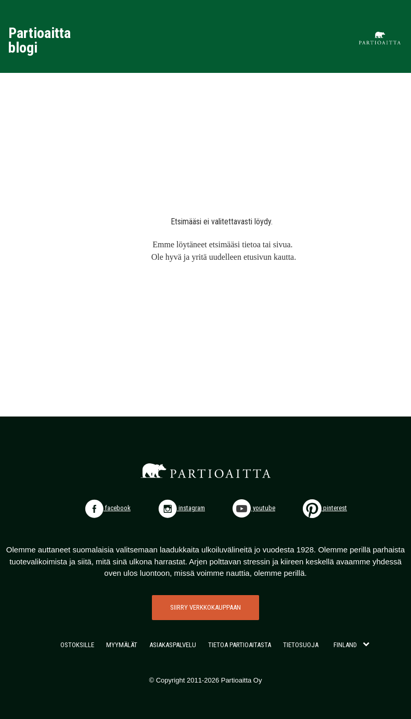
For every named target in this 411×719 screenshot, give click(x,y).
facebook (108, 508)
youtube (254, 508)
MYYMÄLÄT (121, 645)
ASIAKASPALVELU (172, 645)
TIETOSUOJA (300, 645)
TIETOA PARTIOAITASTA (239, 645)
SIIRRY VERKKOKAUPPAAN (205, 607)
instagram (181, 508)
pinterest (325, 508)
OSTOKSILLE (77, 645)
